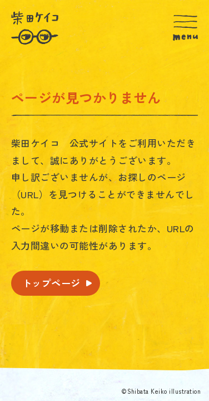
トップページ (51, 283)
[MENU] (185, 28)
